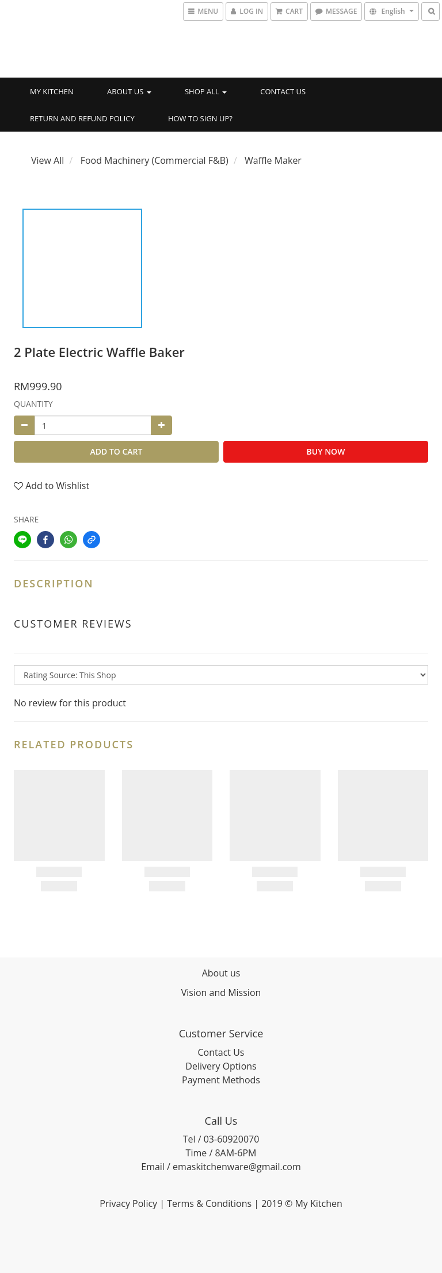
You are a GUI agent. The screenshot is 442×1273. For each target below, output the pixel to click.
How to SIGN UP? (200, 118)
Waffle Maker (273, 160)
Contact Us (283, 91)
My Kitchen (52, 91)
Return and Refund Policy (82, 118)
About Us (129, 91)
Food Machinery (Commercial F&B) (154, 160)
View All (47, 160)
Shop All (206, 91)
